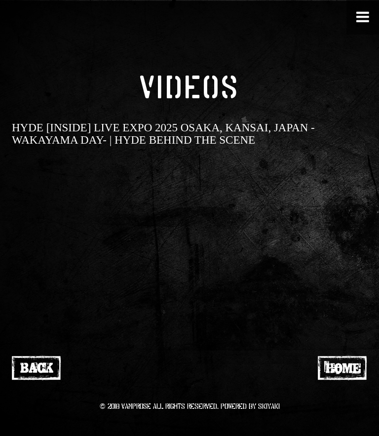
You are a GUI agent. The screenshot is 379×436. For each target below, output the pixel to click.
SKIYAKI (269, 405)
